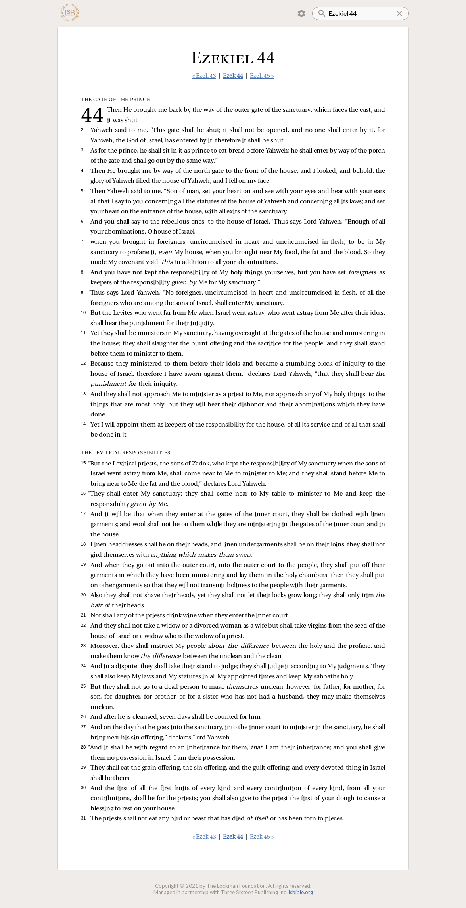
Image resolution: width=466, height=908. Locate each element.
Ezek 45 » (262, 76)
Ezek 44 (233, 76)
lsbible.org (301, 892)
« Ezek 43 (204, 76)
